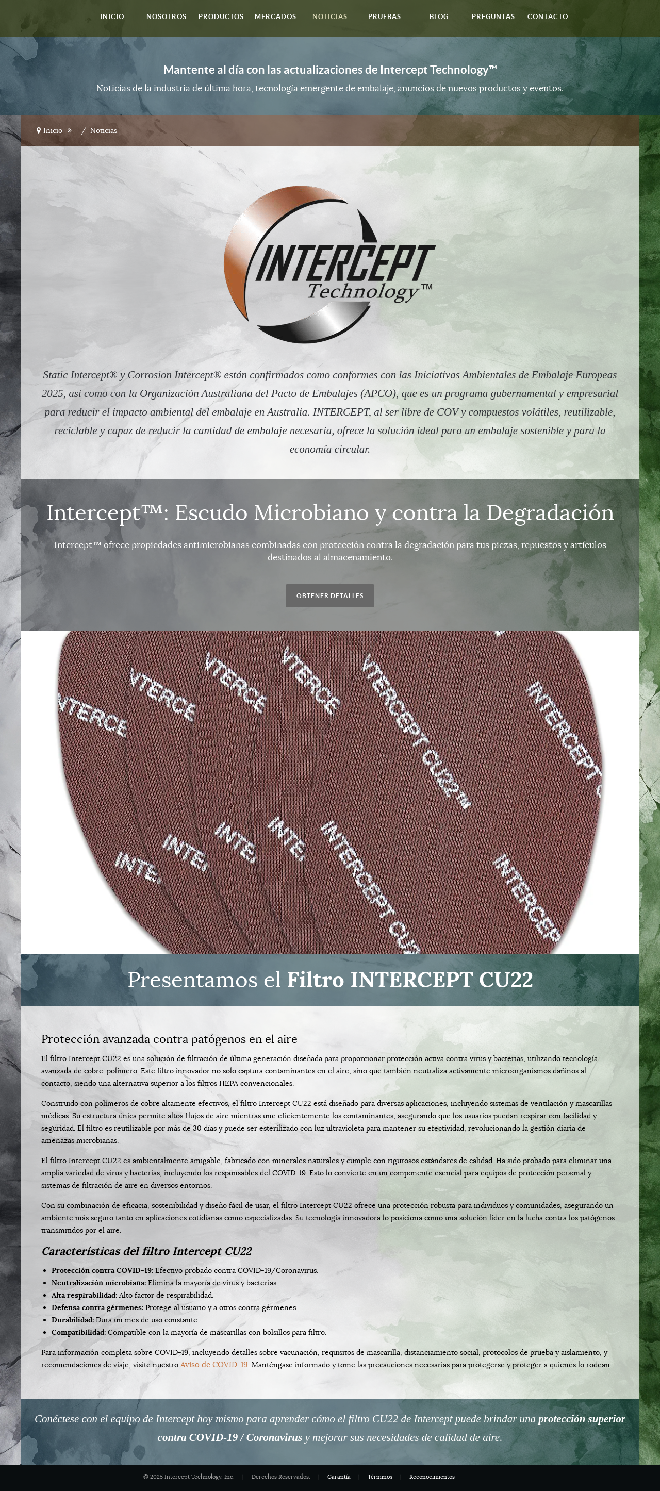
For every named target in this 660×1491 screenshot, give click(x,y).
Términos (380, 1476)
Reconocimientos (432, 1476)
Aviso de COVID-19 (212, 1364)
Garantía (339, 1476)
